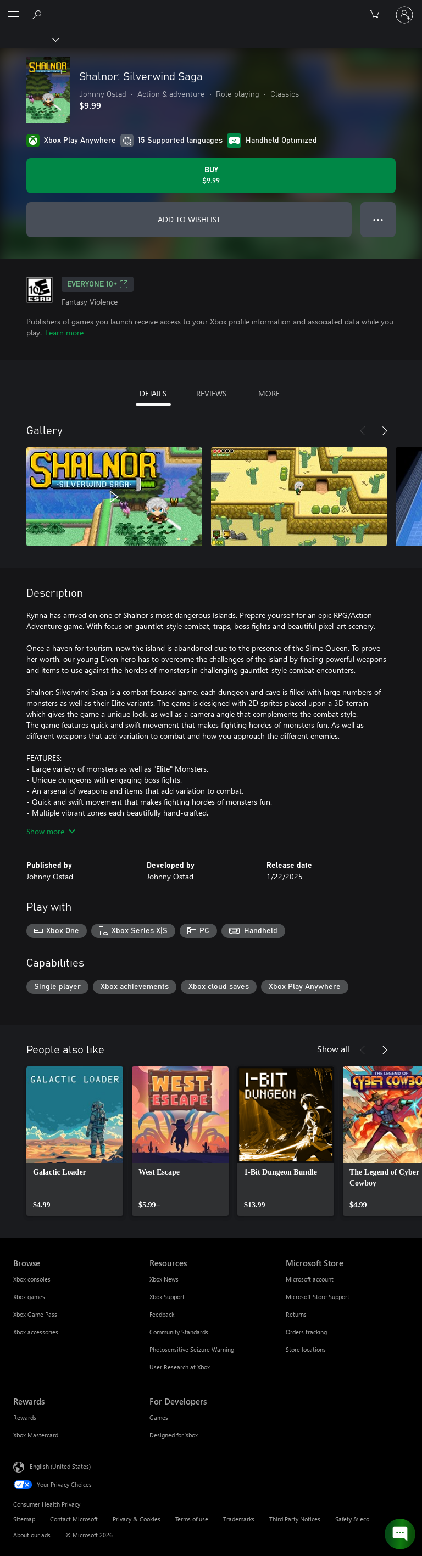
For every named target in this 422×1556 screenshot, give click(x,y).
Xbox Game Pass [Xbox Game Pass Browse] (35, 1314)
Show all (333, 1048)
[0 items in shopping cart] (378, 15)
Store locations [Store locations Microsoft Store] (306, 1349)
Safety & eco (352, 1519)
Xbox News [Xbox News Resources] (164, 1279)
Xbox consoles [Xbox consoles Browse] (32, 1279)
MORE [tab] (269, 393)
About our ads (32, 1534)
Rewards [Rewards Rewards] (24, 1417)
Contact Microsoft (74, 1519)
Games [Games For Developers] (158, 1417)
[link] (74, 1141)
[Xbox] (28, 39)
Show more (50, 831)
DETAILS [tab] (153, 393)
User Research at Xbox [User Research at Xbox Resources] (179, 1366)
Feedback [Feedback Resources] (161, 1314)
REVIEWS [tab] (211, 393)
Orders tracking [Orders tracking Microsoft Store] (306, 1331)
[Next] (385, 431)
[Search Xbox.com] (38, 14)
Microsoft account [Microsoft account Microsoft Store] (310, 1279)
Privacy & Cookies (136, 1519)
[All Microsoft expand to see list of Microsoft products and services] (14, 15)
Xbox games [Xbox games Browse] (29, 1296)
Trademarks (238, 1519)
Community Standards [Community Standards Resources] (178, 1331)
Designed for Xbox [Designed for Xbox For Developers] (173, 1435)
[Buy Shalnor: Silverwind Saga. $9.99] (211, 175)
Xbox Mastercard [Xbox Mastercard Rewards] (35, 1435)
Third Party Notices (294, 1519)
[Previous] (363, 431)
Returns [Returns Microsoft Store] (296, 1314)
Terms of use (191, 1519)
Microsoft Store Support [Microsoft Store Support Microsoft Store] (317, 1296)
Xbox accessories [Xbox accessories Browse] (35, 1331)
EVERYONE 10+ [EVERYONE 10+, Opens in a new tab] (97, 284)
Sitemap (24, 1519)
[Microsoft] (210, 8)
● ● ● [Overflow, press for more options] (378, 219)
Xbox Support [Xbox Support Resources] (167, 1296)
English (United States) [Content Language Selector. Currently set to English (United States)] (60, 1465)
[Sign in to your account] (404, 15)
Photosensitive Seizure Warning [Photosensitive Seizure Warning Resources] (191, 1349)
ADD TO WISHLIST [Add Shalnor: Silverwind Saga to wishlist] (189, 219)
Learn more (64, 332)
